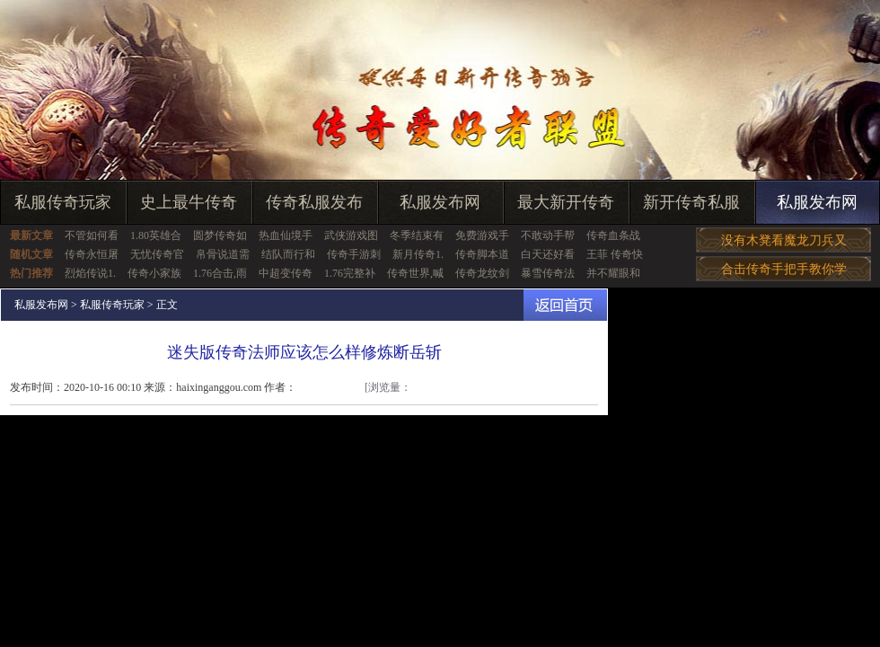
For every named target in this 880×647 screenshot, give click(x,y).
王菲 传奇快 (614, 254)
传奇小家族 (154, 273)
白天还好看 (548, 254)
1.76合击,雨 (220, 273)
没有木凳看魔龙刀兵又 (784, 240)
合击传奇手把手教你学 (784, 269)
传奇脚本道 (482, 254)
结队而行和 (288, 254)
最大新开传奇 (565, 202)
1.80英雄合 (155, 235)
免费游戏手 (482, 235)
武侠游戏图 (351, 235)
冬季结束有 (417, 235)
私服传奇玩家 (62, 202)
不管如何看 (92, 235)
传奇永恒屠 (92, 254)
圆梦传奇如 (220, 235)
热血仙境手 (285, 235)
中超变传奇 (285, 273)
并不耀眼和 (613, 273)
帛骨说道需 (223, 254)
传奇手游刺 (354, 254)
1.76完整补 (349, 273)
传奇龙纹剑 (482, 273)
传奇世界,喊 (415, 273)
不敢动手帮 (548, 235)
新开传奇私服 (691, 202)
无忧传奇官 (157, 254)
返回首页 (565, 305)
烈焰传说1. (90, 273)
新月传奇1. (418, 254)
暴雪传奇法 (548, 273)
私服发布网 (440, 202)
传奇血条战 (613, 235)
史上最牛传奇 (188, 202)
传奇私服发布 (314, 202)
